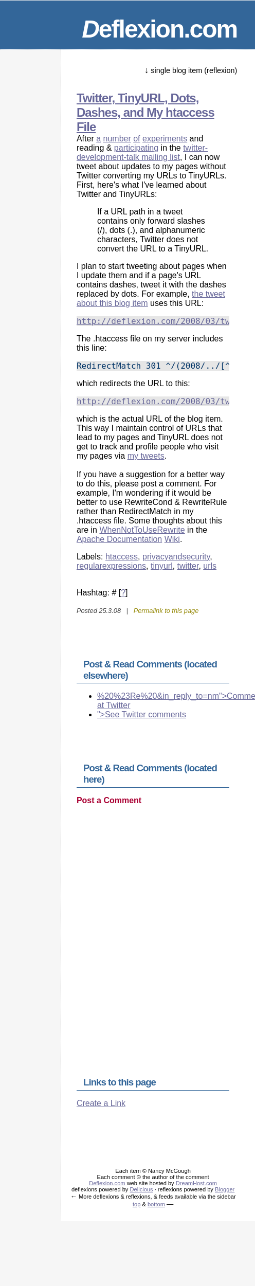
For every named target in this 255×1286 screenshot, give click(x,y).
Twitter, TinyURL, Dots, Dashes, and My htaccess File (145, 112)
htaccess (121, 556)
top (136, 1204)
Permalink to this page (166, 610)
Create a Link (101, 1103)
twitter (188, 566)
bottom (156, 1204)
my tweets (146, 455)
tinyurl (162, 566)
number (117, 138)
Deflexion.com (107, 1183)
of (136, 138)
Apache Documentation (119, 539)
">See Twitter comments (141, 714)
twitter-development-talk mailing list (142, 152)
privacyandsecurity (176, 556)
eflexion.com (159, 29)
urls (209, 566)
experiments (164, 138)
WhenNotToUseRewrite (142, 530)
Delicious (141, 1189)
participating (136, 147)
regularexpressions (111, 566)
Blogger (224, 1189)
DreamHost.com (196, 1183)
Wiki (172, 539)
